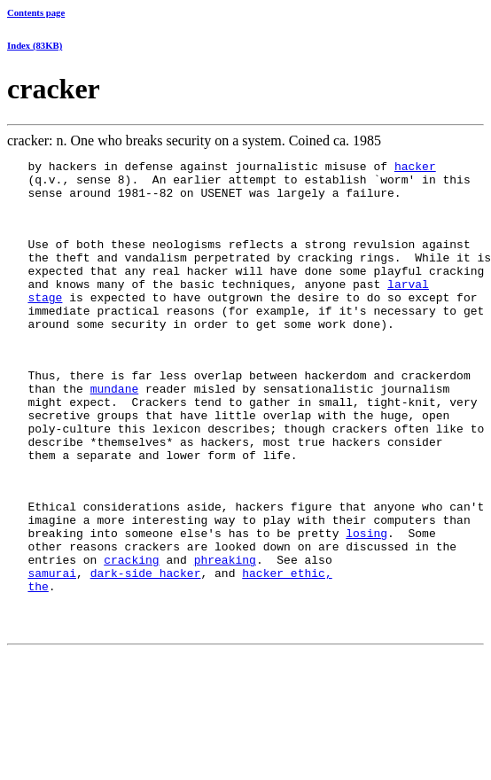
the (37, 666)
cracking (131, 634)
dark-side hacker (145, 650)
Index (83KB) (34, 45)
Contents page (36, 12)
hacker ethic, (286, 650)
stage (44, 324)
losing (366, 602)
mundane (114, 431)
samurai (51, 650)
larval (408, 308)
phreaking (225, 634)
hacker (415, 168)
